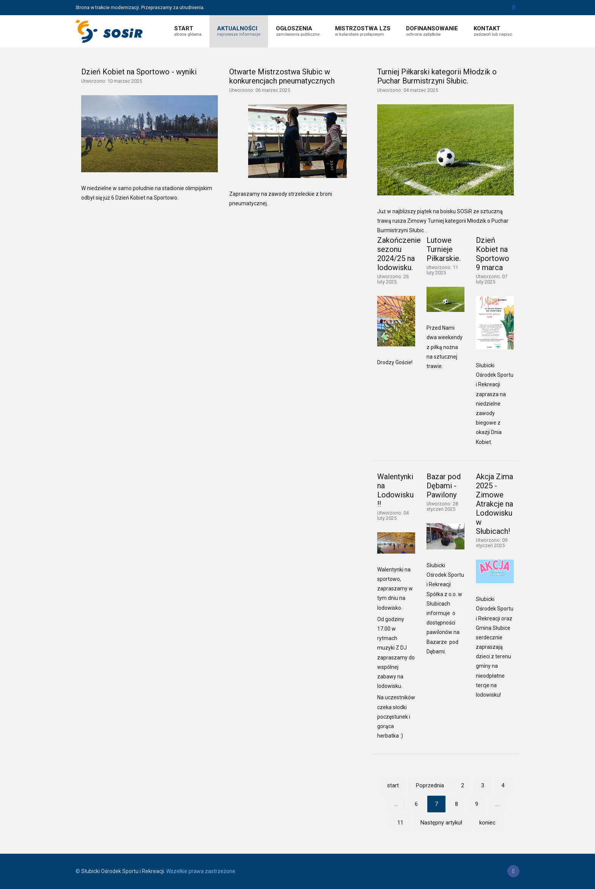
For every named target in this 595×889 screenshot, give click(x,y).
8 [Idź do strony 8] (456, 804)
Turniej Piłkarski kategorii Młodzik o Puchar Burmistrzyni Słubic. (437, 76)
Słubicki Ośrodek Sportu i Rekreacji (122, 871)
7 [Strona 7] (436, 804)
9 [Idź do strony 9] (476, 804)
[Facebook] (513, 871)
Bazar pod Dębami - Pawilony (444, 485)
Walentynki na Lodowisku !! (395, 490)
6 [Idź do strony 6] (416, 804)
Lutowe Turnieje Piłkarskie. (444, 249)
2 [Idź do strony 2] (462, 785)
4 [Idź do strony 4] (502, 785)
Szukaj (513, 7)
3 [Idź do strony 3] (482, 785)
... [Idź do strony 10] (497, 804)
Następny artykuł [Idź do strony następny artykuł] (441, 822)
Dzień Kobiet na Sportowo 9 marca (492, 254)
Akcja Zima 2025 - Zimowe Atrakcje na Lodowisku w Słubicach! (494, 504)
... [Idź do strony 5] (396, 804)
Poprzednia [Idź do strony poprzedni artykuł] (430, 785)
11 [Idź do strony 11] (400, 822)
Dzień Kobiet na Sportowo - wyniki (139, 71)
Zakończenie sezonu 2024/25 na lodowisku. (399, 254)
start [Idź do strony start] (393, 785)
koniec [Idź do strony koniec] (487, 822)
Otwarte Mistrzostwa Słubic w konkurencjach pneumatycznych (282, 76)
